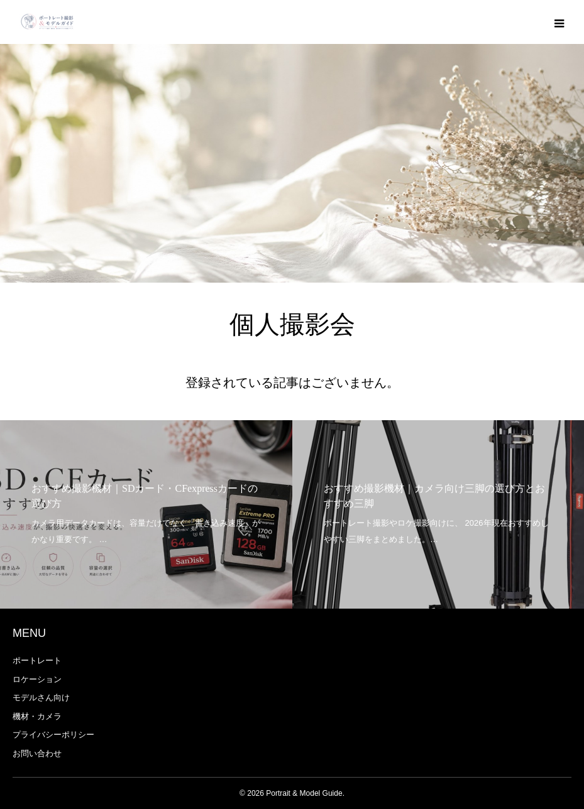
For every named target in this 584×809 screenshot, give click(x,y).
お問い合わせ (37, 753)
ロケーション (37, 679)
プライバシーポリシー (53, 734)
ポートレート (37, 660)
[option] (146, 514)
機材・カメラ (37, 716)
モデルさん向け (41, 697)
